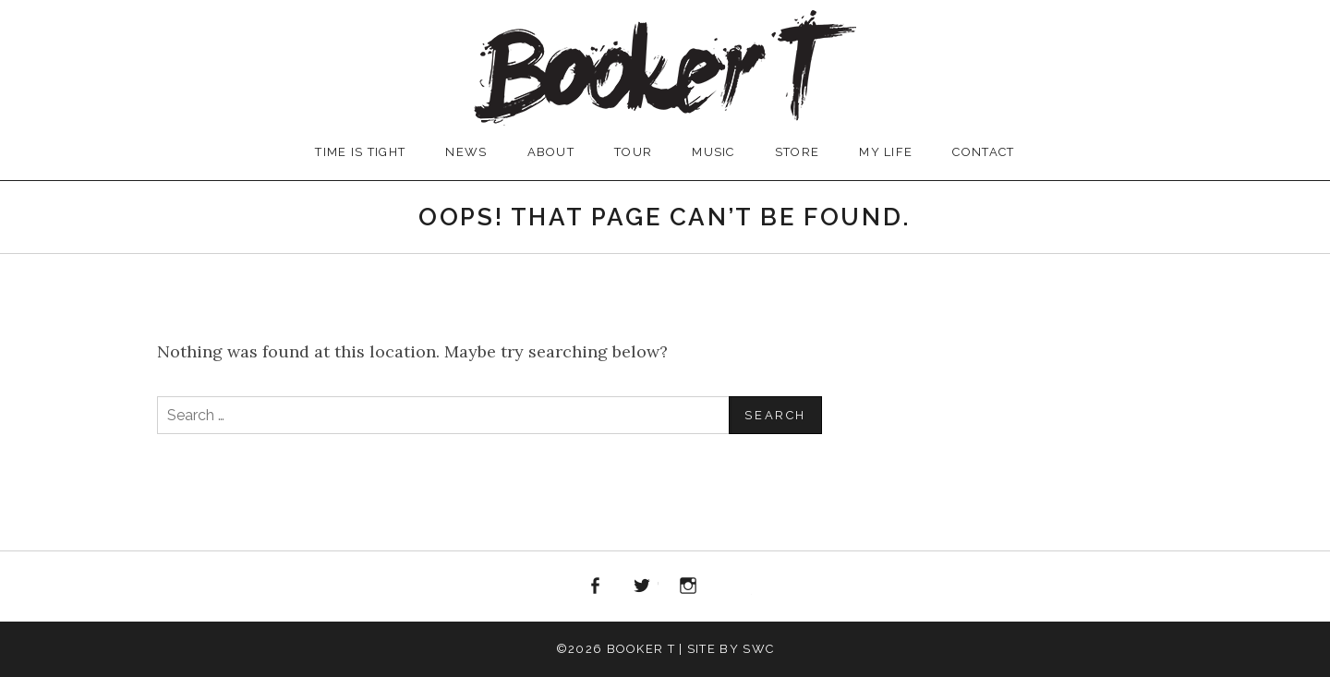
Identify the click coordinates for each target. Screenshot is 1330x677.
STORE (797, 152)
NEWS (466, 152)
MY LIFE (886, 152)
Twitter (642, 586)
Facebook (594, 586)
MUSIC (713, 152)
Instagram (689, 586)
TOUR (633, 152)
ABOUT (551, 152)
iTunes (735, 586)
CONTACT (983, 152)
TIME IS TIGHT (360, 152)
